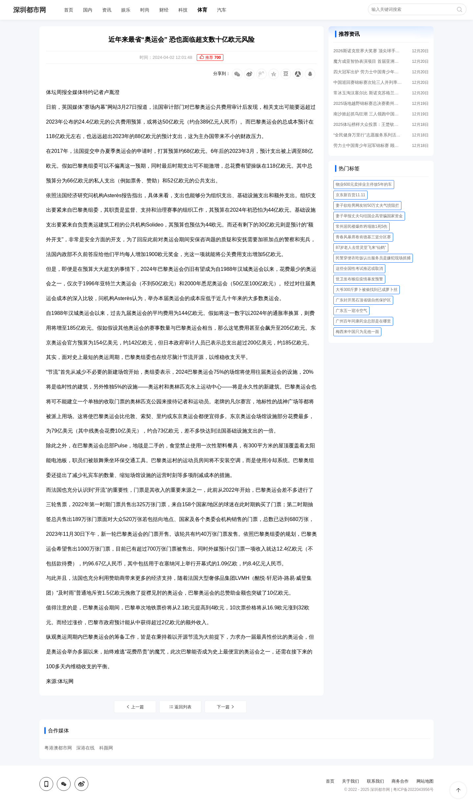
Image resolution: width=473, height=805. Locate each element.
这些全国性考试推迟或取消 (359, 268)
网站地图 (425, 781)
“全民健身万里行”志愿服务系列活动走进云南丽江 (367, 134)
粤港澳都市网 (58, 747)
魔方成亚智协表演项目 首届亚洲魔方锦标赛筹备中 (367, 61)
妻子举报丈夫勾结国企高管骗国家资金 (369, 216)
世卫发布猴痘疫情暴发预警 (359, 279)
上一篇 (135, 706)
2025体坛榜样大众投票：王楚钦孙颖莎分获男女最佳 (367, 124)
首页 (68, 9)
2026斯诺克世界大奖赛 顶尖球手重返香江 (367, 50)
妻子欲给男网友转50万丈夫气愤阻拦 (367, 205)
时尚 (144, 9)
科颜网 (106, 747)
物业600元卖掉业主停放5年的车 (364, 184)
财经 (164, 9)
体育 (202, 9)
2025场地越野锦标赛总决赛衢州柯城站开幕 (367, 103)
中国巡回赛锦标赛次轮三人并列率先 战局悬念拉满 (367, 82)
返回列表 (180, 706)
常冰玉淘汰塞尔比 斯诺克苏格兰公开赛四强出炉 (367, 92)
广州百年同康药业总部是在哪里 (363, 321)
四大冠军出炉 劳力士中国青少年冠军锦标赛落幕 (367, 71)
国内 (87, 9)
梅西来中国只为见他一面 (357, 331)
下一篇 (226, 706)
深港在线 (85, 747)
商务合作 (400, 781)
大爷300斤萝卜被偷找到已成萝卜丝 (366, 289)
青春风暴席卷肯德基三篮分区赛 (363, 237)
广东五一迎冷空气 (351, 310)
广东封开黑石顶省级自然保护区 (363, 300)
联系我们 (375, 781)
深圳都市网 (29, 9)
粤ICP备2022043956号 (413, 789)
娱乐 (125, 9)
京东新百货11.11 (350, 195)
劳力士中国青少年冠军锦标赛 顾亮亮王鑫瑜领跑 (367, 145)
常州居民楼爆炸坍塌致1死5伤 (361, 226)
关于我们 (350, 781)
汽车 (221, 9)
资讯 (106, 9)
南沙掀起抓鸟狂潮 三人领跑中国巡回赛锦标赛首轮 (367, 113)
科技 (183, 9)
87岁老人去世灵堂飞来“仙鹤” (361, 247)
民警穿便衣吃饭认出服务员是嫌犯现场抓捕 (373, 258)
